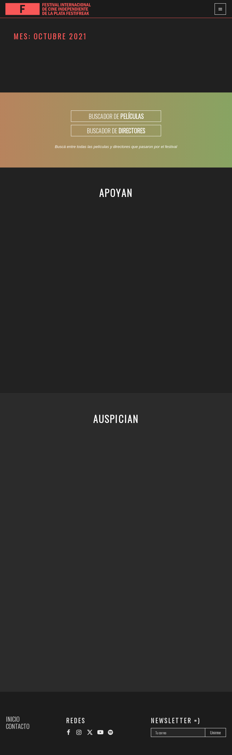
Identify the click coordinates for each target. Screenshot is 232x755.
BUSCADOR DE (116, 116)
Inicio (13, 718)
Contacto (17, 726)
